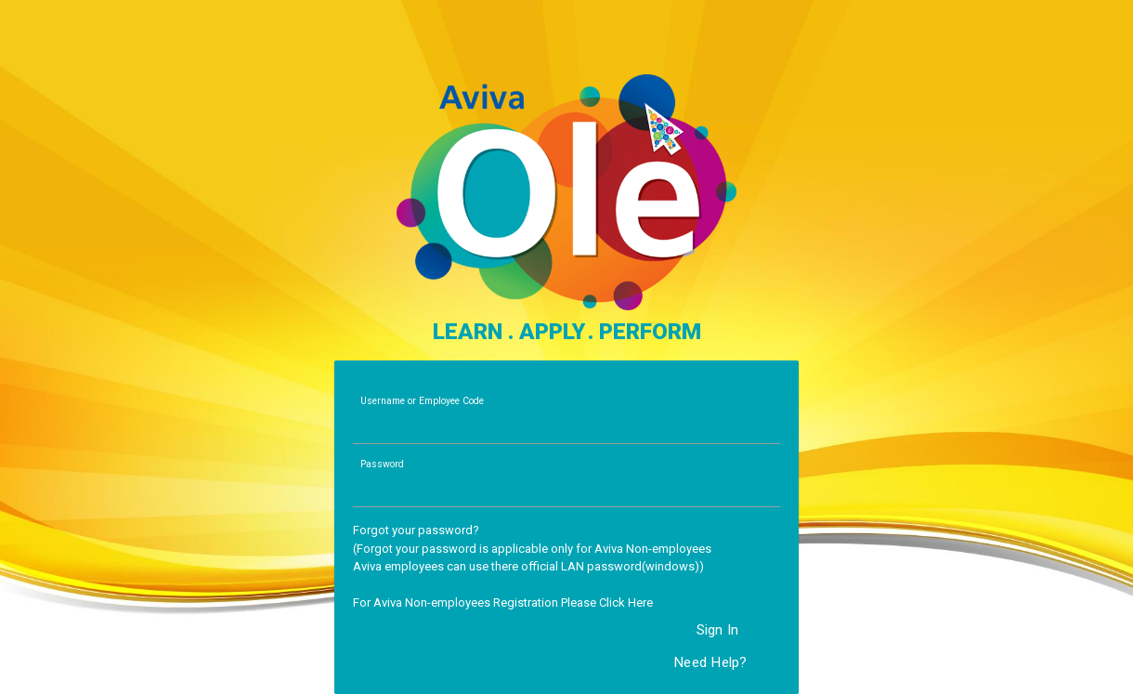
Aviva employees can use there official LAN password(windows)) (528, 566)
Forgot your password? (416, 530)
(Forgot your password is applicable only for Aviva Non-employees (532, 549)
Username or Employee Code (422, 401)
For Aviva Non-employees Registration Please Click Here (503, 602)
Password (382, 464)
